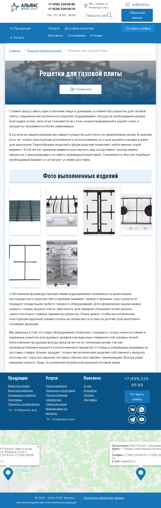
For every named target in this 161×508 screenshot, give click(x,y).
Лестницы (15, 400)
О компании (76, 35)
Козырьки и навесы (22, 395)
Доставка (90, 400)
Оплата (54, 28)
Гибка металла (56, 404)
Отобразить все (25, 410)
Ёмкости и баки (19, 386)
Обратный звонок (137, 15)
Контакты (55, 35)
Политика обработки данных (104, 498)
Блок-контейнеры (20, 390)
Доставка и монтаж (79, 28)
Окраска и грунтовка (60, 390)
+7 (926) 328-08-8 (61, 9)
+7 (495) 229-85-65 (61, 4)
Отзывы (96, 35)
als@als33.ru (140, 4)
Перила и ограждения (24, 404)
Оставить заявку (138, 28)
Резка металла (56, 386)
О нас (88, 386)
